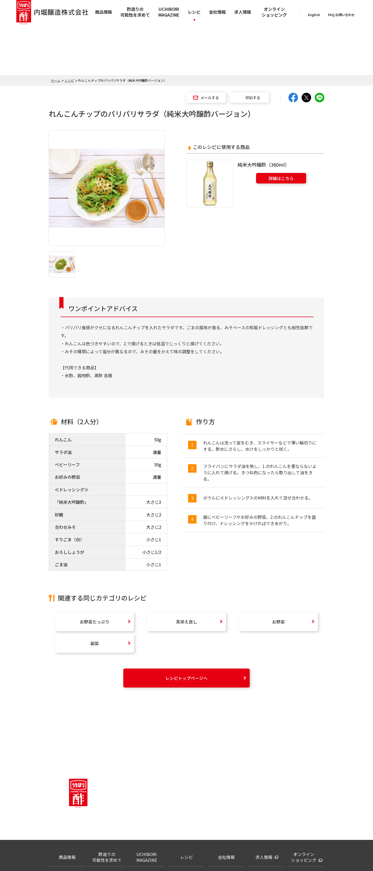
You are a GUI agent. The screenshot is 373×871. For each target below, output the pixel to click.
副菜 (94, 643)
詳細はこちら (281, 178)
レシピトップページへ (186, 678)
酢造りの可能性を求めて (135, 12)
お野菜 (278, 621)
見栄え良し (186, 621)
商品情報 (103, 12)
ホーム (55, 80)
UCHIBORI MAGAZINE (168, 12)
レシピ (194, 12)
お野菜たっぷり (94, 621)
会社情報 (217, 12)
